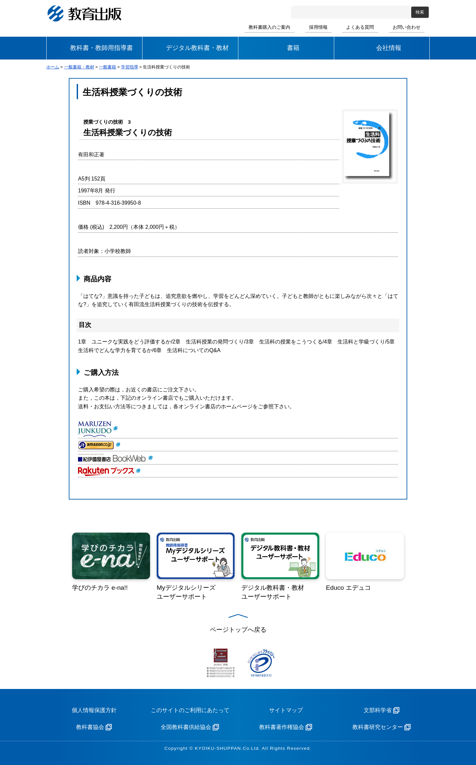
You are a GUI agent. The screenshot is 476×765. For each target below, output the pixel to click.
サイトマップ (286, 710)
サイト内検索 (297, 12)
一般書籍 (107, 66)
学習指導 (129, 66)
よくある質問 (360, 27)
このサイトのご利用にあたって (190, 710)
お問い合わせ (406, 27)
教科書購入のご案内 (269, 27)
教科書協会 (90, 727)
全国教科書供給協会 (186, 727)
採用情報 (318, 27)
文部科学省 (378, 710)
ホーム (52, 66)
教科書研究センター (377, 727)
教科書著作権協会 (281, 727)
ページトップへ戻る (238, 629)
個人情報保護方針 (94, 710)
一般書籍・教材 (79, 66)
